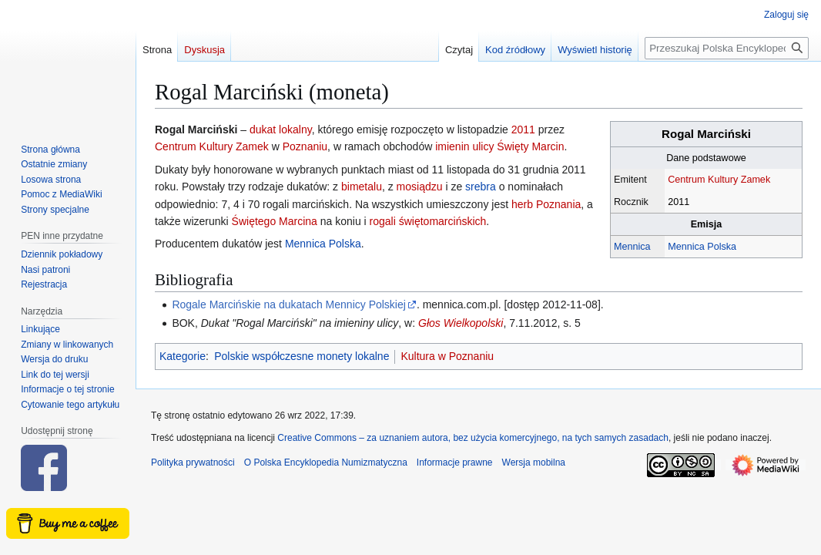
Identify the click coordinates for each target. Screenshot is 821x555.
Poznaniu (305, 146)
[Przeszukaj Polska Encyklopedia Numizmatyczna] (727, 48)
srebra (480, 186)
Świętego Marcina (274, 221)
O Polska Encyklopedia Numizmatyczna (325, 462)
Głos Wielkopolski (460, 323)
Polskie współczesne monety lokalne (301, 356)
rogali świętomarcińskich (428, 221)
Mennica (632, 246)
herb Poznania (546, 204)
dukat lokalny (281, 129)
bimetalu (361, 186)
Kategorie (182, 356)
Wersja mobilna (533, 462)
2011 (523, 129)
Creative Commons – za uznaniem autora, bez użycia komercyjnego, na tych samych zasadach (473, 437)
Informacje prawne (455, 462)
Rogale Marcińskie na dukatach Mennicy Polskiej (288, 304)
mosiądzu (420, 186)
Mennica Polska (702, 246)
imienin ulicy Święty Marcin (499, 146)
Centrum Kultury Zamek (719, 179)
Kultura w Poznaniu (447, 356)
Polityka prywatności (193, 462)
